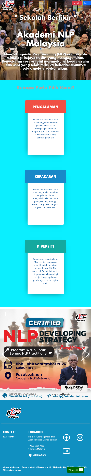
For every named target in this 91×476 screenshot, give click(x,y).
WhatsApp (76, 470)
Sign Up (77, 3)
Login (86, 3)
